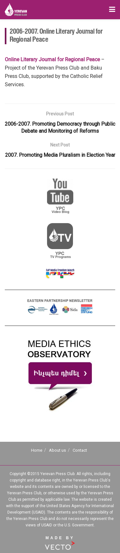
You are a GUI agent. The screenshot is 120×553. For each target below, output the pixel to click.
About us (57, 450)
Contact (80, 450)
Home (36, 450)
